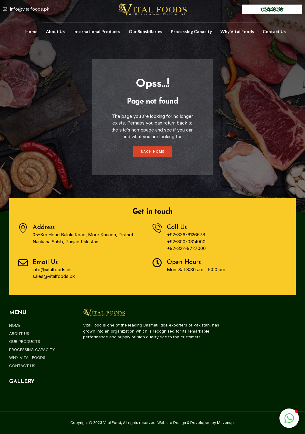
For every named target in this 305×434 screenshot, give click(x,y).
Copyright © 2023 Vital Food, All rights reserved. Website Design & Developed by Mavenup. (152, 423)
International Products (96, 31)
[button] (289, 418)
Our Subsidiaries (145, 31)
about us (55, 31)
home (31, 31)
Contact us (274, 31)
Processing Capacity (191, 31)
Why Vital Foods (237, 31)
